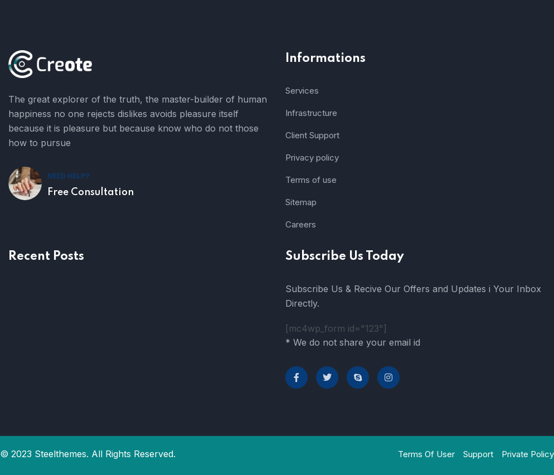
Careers (300, 224)
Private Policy (528, 454)
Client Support (312, 135)
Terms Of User (426, 454)
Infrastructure (311, 113)
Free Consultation (90, 192)
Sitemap (301, 202)
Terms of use (311, 180)
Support (478, 454)
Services (302, 90)
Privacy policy (312, 157)
